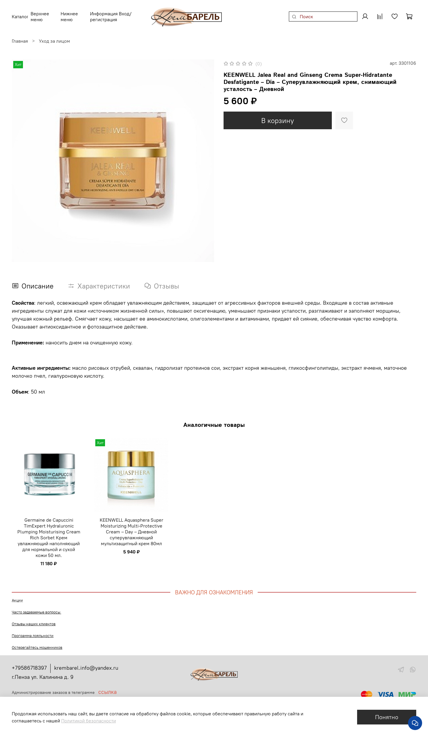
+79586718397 (29, 664)
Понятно (386, 717)
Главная (20, 37)
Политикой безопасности (88, 721)
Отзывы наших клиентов (34, 620)
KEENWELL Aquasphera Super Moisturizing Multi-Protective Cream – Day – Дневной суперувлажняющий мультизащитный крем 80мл (131, 528)
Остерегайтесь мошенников (37, 643)
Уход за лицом (54, 37)
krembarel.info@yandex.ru (86, 664)
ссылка (107, 688)
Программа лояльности (33, 632)
